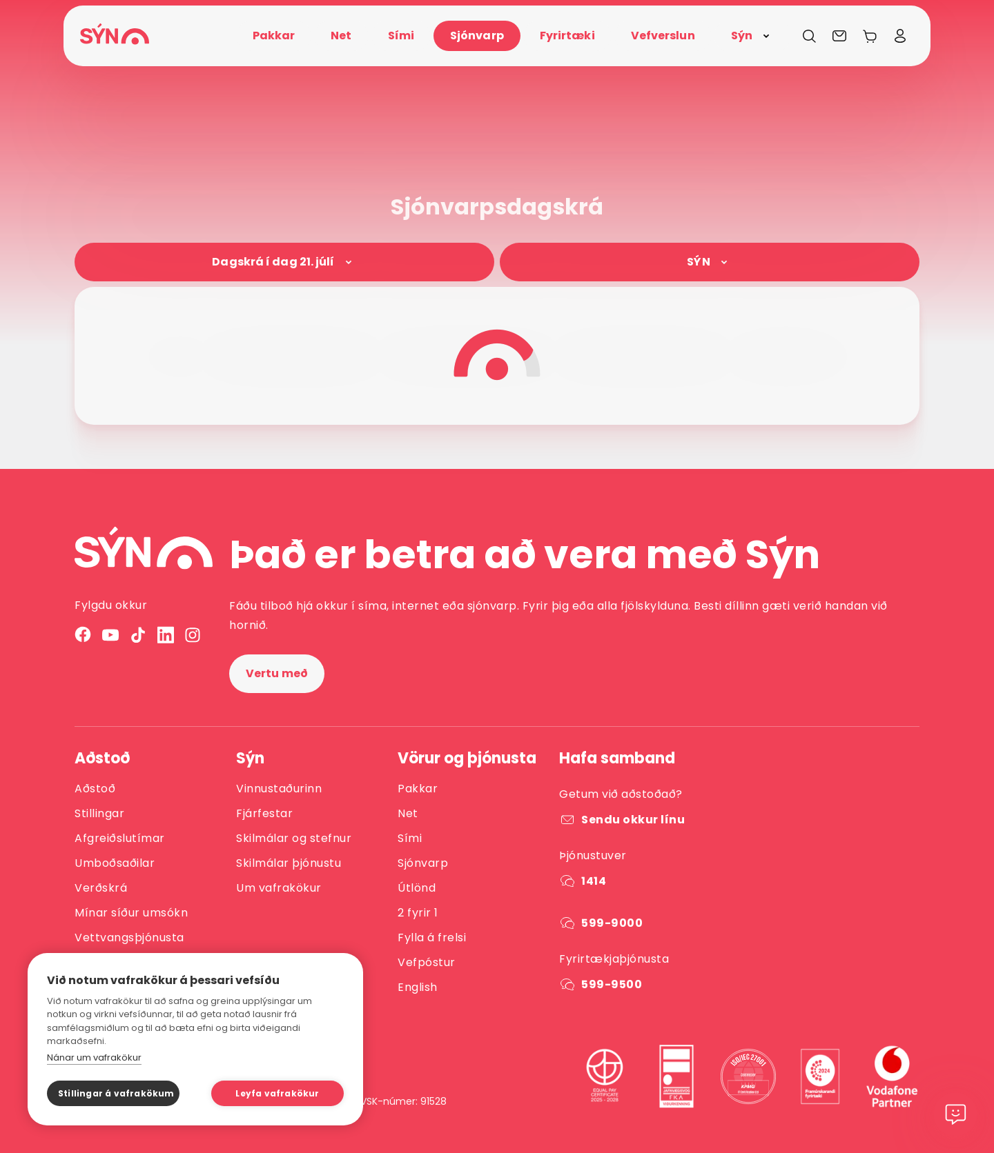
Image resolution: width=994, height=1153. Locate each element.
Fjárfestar (264, 813)
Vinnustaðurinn (279, 788)
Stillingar (99, 813)
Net (408, 813)
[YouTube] (110, 634)
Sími (410, 838)
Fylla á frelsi (432, 937)
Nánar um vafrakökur (94, 1057)
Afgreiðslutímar (120, 838)
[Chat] (955, 1120)
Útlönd (417, 888)
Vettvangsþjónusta (129, 937)
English (418, 987)
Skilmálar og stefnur (293, 838)
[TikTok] (138, 634)
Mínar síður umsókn (131, 913)
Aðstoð (95, 788)
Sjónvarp (423, 863)
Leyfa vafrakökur (277, 1093)
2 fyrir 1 (418, 913)
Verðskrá (101, 888)
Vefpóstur (427, 962)
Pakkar (418, 788)
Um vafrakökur (279, 888)
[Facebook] (83, 634)
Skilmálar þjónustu (288, 863)
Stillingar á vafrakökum (116, 1093)
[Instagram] (193, 634)
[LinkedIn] (165, 634)
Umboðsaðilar (115, 863)
